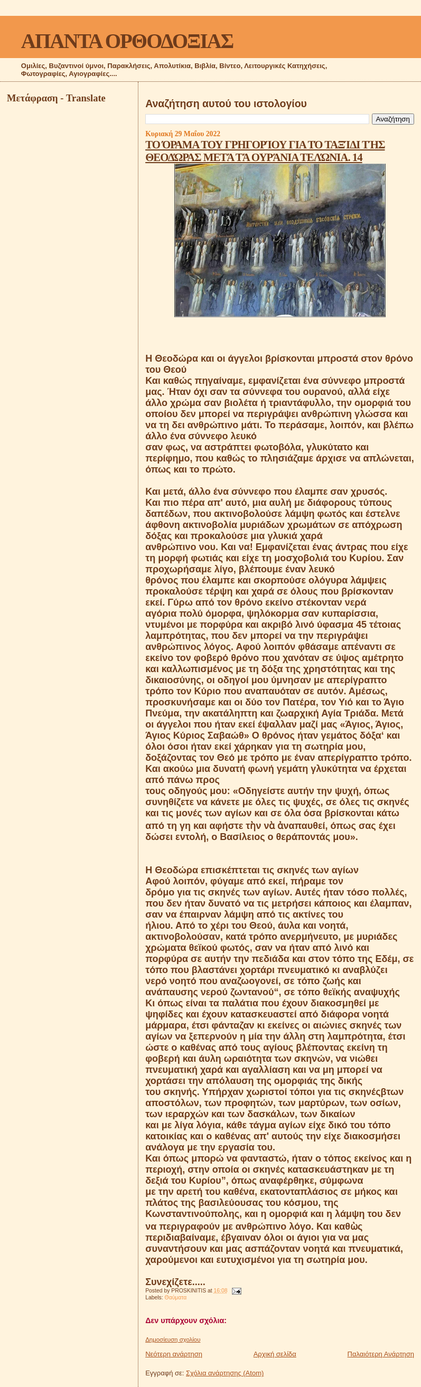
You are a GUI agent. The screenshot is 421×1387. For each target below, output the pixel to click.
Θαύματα (176, 1297)
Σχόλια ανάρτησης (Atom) (225, 1373)
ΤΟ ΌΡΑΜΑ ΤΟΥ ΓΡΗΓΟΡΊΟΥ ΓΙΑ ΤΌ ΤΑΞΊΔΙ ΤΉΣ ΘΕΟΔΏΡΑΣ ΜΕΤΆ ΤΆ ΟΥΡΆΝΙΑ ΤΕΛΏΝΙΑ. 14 (265, 150)
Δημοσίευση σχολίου (172, 1339)
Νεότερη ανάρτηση (173, 1354)
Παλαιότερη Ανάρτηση (381, 1354)
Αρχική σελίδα (275, 1354)
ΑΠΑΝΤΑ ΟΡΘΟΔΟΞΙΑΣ (127, 41)
